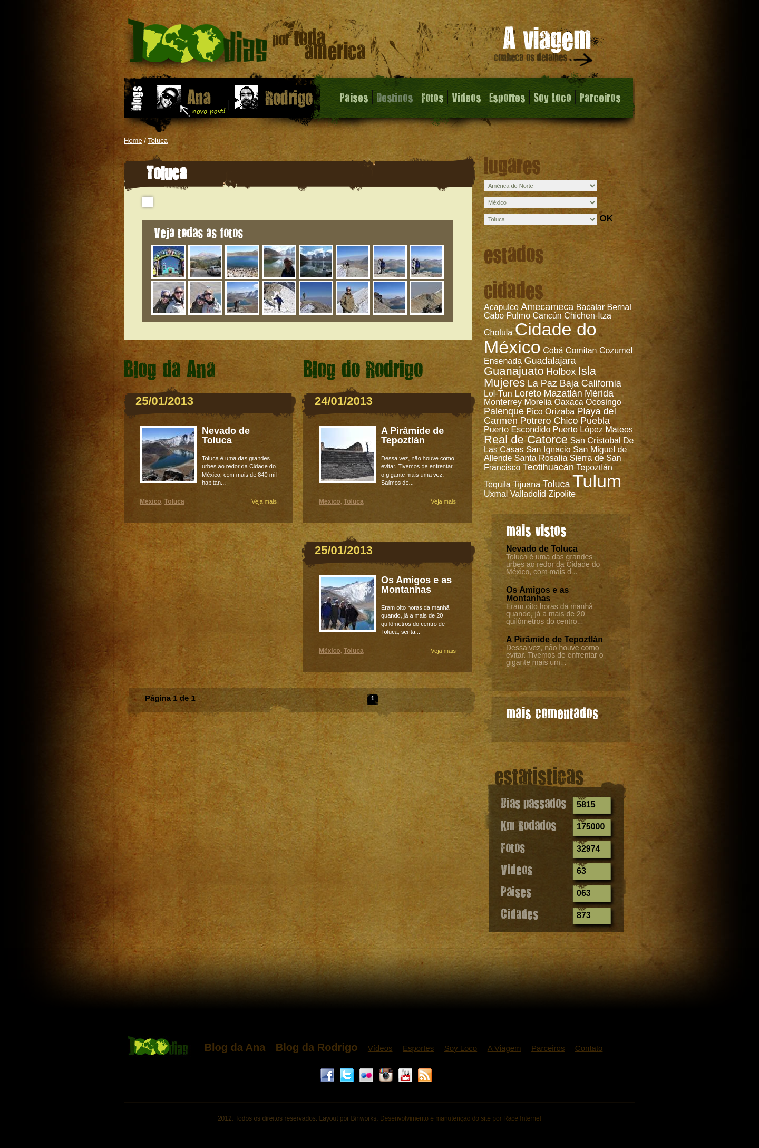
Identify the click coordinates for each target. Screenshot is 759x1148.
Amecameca (547, 307)
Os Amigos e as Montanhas (537, 594)
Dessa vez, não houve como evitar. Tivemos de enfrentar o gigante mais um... (554, 655)
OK (606, 219)
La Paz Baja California (574, 383)
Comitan (581, 350)
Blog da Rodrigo (317, 1047)
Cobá (553, 350)
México (150, 501)
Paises (353, 97)
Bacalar (590, 307)
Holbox (561, 371)
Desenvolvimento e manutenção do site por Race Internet (460, 1118)
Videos (466, 97)
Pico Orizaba (551, 411)
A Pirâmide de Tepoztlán (554, 639)
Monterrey (503, 402)
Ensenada (503, 360)
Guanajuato (514, 371)
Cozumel (615, 350)
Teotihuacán (548, 467)
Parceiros (600, 97)
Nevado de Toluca (542, 548)
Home (133, 140)
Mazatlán (563, 393)
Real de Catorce (526, 439)
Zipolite (562, 493)
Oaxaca (568, 402)
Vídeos (380, 1048)
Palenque (504, 411)
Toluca (158, 140)
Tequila (497, 484)
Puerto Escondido (517, 429)
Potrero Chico (549, 421)
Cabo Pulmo (507, 315)
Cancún (547, 315)
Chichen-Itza (587, 315)
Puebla (595, 421)
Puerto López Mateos (593, 429)
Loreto (527, 393)
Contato (589, 1048)
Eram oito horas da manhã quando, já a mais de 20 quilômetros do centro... (549, 613)
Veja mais (264, 501)
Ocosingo (603, 402)
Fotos (432, 97)
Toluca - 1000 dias (247, 44)
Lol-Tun (498, 393)
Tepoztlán (594, 467)
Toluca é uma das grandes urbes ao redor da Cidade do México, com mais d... (553, 564)
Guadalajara (550, 360)
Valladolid (528, 493)
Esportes (507, 97)
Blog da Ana (234, 1047)
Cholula (498, 332)
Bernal (619, 307)
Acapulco (501, 307)
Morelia (537, 402)
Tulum (596, 481)
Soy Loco (552, 97)
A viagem (544, 48)
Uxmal (496, 493)
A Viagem (504, 1048)
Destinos (394, 97)
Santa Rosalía (541, 458)
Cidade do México (540, 338)
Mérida (599, 393)
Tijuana (526, 484)
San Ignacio (548, 449)
